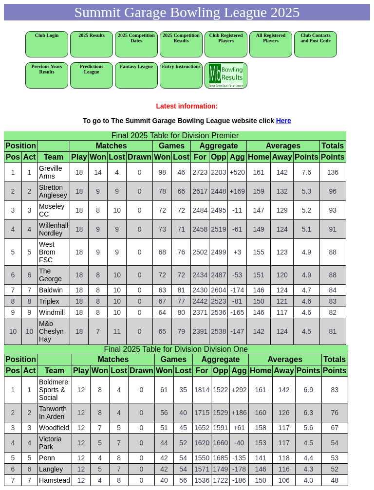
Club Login (47, 35)
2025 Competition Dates (136, 38)
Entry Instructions (181, 66)
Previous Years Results (49, 69)
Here (283, 121)
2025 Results (91, 35)
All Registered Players (271, 38)
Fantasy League (136, 66)
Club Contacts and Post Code (315, 38)
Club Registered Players (226, 38)
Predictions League (91, 69)
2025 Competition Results (181, 38)
